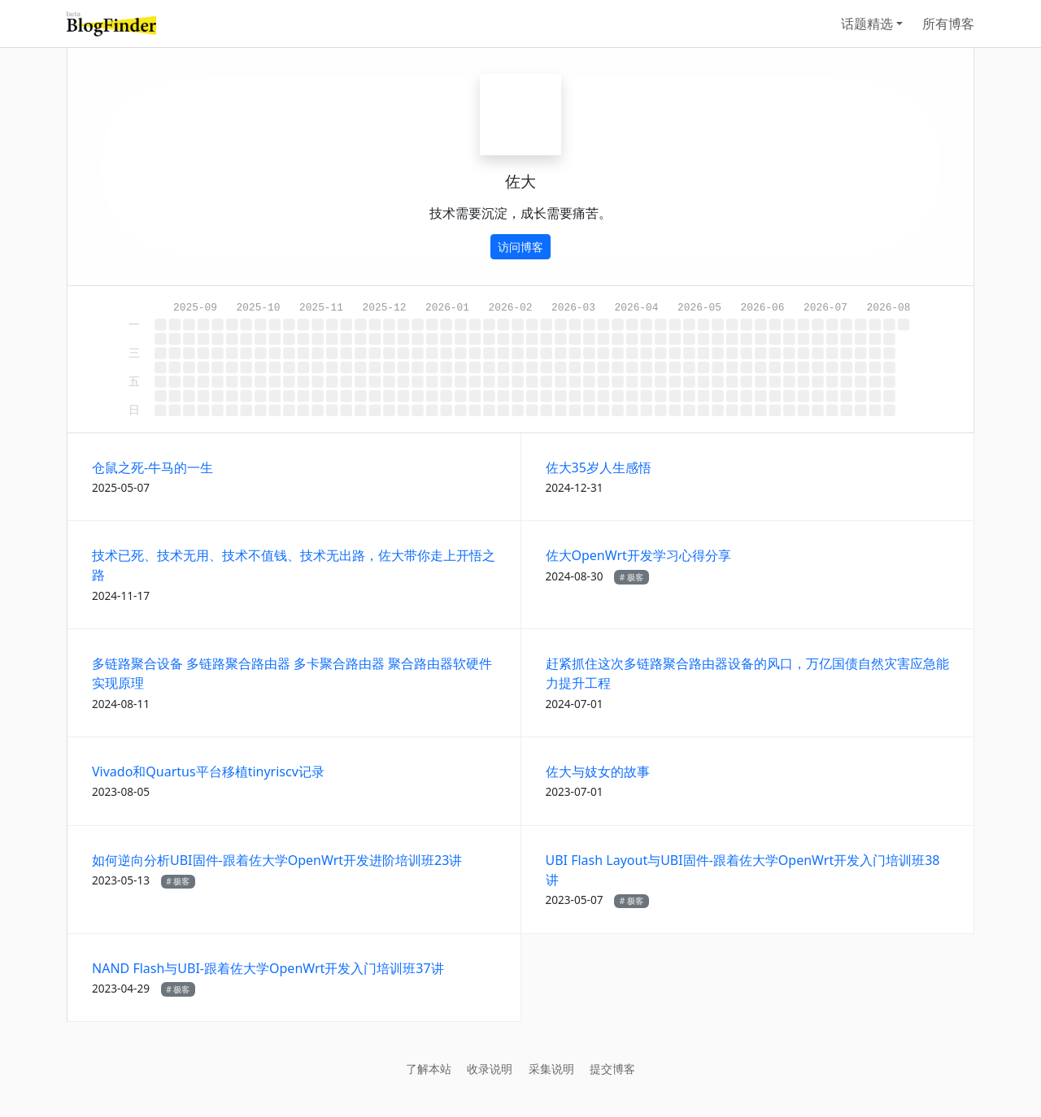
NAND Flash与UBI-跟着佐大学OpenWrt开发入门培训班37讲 (268, 968)
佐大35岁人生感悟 (598, 467)
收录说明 (489, 1068)
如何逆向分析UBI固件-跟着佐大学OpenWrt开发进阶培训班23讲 (277, 860)
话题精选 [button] (867, 24)
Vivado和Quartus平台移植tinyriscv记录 (208, 771)
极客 (635, 577)
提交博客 (612, 1068)
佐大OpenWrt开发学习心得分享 (638, 555)
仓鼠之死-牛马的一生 (152, 467)
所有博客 (948, 24)
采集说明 (551, 1068)
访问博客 (520, 246)
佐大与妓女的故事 (598, 771)
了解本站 (428, 1068)
